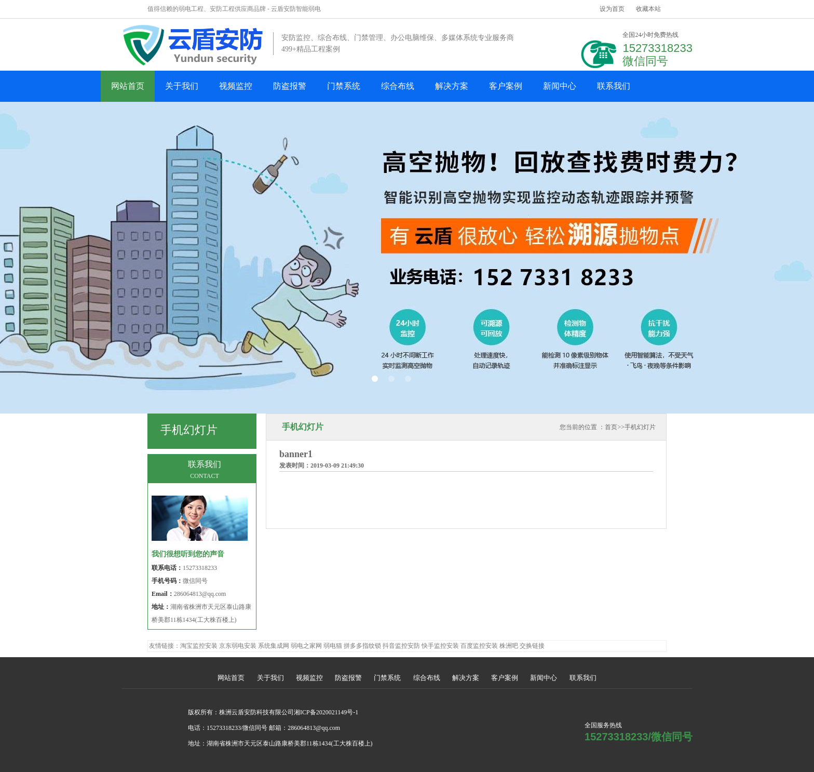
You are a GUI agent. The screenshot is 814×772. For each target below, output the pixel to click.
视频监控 (235, 86)
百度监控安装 (479, 645)
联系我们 (613, 86)
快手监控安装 (440, 645)
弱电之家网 (306, 645)
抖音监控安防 (401, 645)
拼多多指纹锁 (362, 645)
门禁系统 (343, 86)
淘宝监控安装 (199, 645)
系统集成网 (273, 645)
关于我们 (181, 86)
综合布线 (397, 86)
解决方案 (451, 86)
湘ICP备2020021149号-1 (326, 712)
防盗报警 (289, 86)
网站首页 (127, 86)
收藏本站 (648, 8)
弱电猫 (332, 645)
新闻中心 (559, 86)
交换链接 (532, 645)
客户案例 (505, 86)
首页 (611, 427)
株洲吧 (508, 645)
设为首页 (612, 8)
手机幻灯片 (640, 427)
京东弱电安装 (237, 645)
